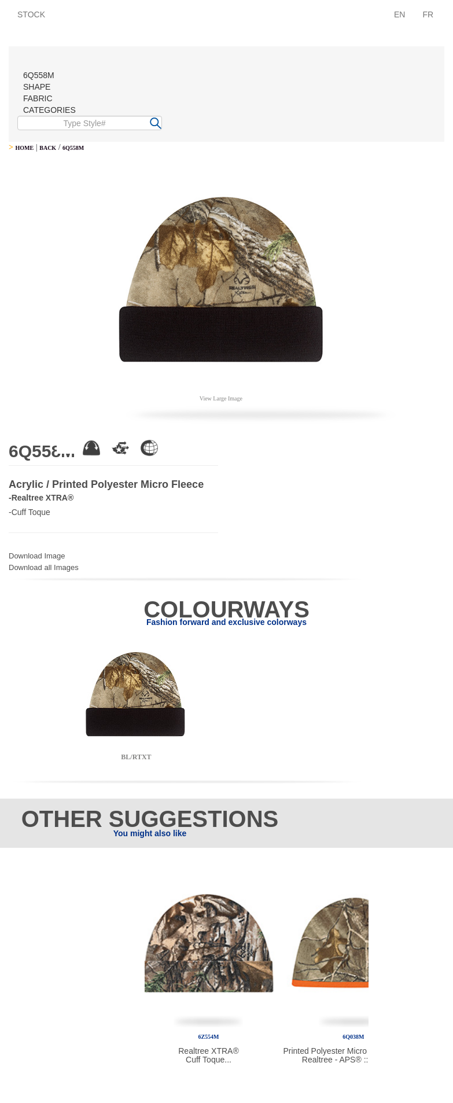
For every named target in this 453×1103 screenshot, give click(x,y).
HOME (24, 148)
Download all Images (44, 567)
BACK (47, 148)
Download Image (37, 556)
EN (399, 14)
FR (427, 14)
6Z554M (208, 1037)
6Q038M (353, 1037)
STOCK (31, 14)
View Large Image (221, 398)
